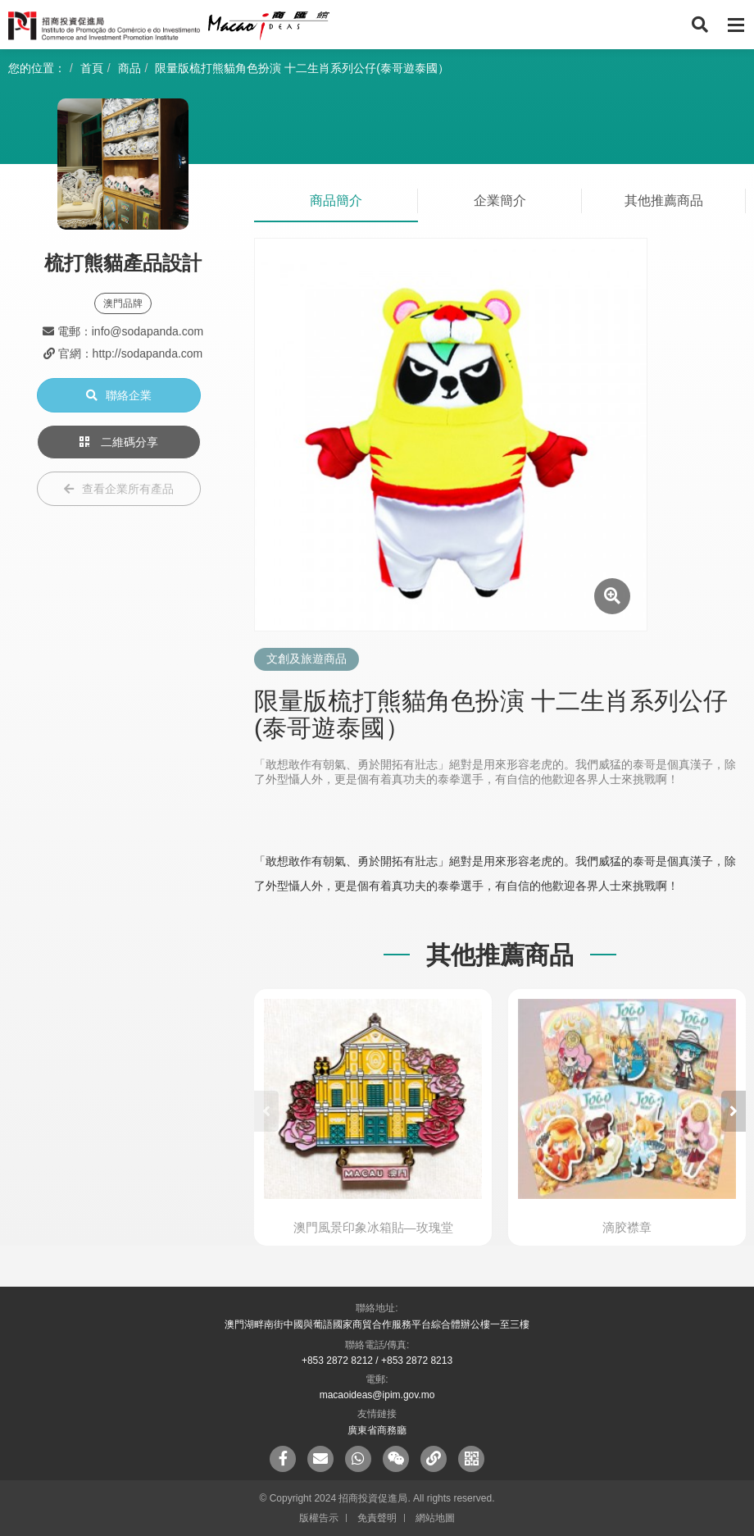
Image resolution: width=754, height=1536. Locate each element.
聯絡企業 (119, 395)
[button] (733, 1111)
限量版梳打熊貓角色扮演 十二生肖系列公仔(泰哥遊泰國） (302, 68)
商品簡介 (336, 200)
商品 (129, 68)
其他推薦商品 (664, 200)
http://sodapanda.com (148, 353)
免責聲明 (377, 1518)
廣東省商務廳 (377, 1430)
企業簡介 (500, 200)
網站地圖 (435, 1518)
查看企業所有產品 (119, 488)
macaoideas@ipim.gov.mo (377, 1395)
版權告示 (318, 1518)
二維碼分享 (118, 442)
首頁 (91, 68)
